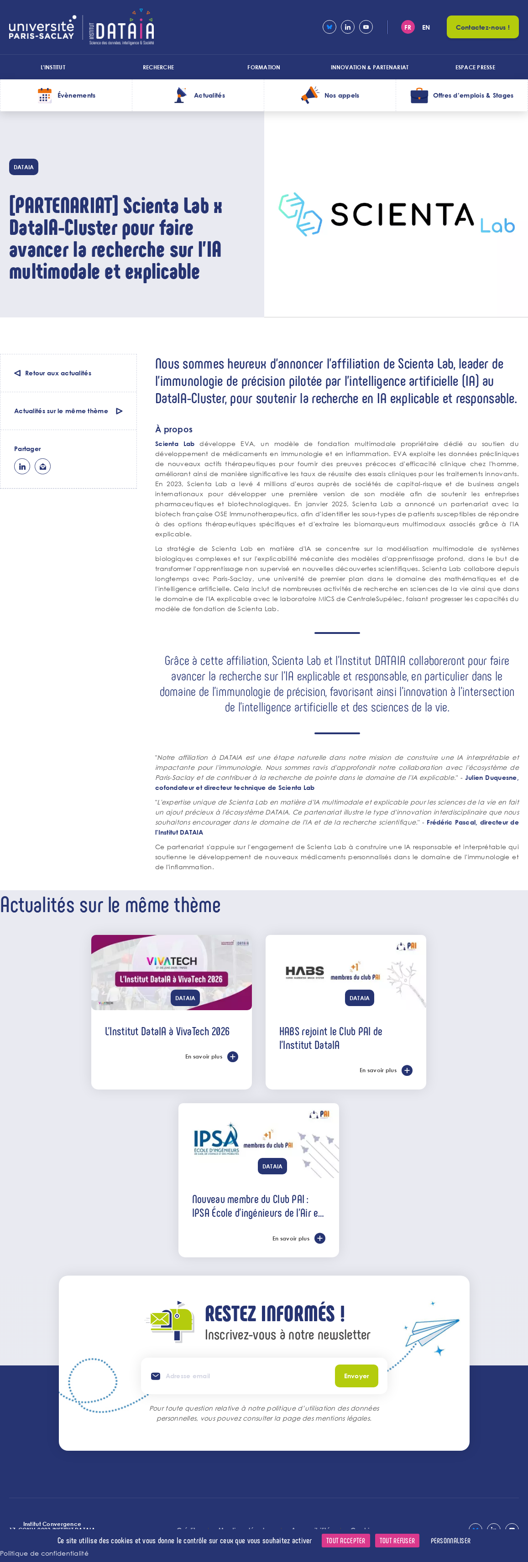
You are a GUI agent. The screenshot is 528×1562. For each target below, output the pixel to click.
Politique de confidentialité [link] (44, 1553)
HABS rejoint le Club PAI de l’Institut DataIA (331, 1037)
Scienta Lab (175, 443)
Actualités (209, 95)
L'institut (53, 67)
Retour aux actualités (58, 373)
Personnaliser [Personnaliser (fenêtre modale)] (451, 1540)
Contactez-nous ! (483, 27)
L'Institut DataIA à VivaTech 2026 (167, 1031)
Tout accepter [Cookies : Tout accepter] (346, 1540)
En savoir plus (203, 1056)
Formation (263, 67)
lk (22, 466)
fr (408, 27)
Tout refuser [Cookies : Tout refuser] (397, 1540)
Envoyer (356, 1376)
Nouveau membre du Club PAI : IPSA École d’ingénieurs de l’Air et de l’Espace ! (257, 1205)
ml (43, 466)
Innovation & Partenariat (370, 67)
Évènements (77, 95)
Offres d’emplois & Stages (473, 95)
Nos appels (342, 95)
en (426, 27)
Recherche (158, 67)
